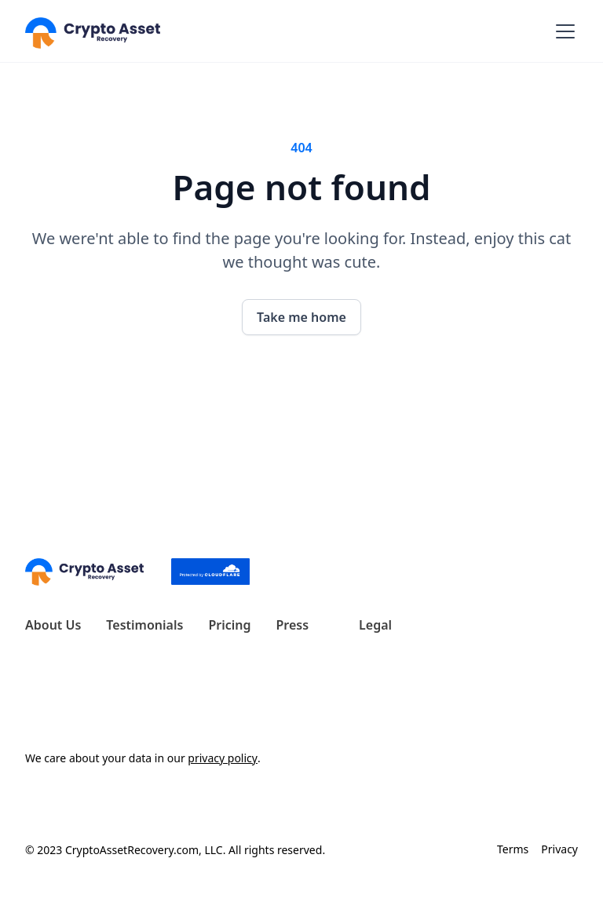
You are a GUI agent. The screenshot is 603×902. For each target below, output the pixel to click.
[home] (92, 31)
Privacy (559, 849)
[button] (562, 31)
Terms (512, 849)
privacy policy (223, 757)
